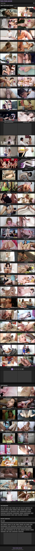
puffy (7, 531)
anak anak (21, 524)
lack (3, 520)
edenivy (19, 509)
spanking (32, 529)
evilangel (10, 509)
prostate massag (14, 531)
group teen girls (13, 526)
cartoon (29, 509)
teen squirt (29, 511)
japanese (22, 509)
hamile (5, 529)
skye (17, 507)
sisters (32, 513)
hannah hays (27, 529)
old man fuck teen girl (4, 511)
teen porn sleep (21, 531)
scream (18, 511)
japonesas (5, 524)
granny (26, 509)
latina (31, 524)
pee (24, 507)
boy (9, 511)
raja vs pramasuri (10, 529)
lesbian (7, 507)
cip (12, 524)
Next (22, 369)
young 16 (9, 524)
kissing (26, 526)
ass (23, 526)
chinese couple (3, 513)
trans (9, 526)
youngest (29, 526)
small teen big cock (27, 513)
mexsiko (17, 524)
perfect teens (28, 507)
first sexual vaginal (16, 513)
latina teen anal (13, 511)
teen (4, 507)
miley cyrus (2, 509)
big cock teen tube (9, 513)
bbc (31, 507)
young (10, 531)
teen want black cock (23, 511)
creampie (13, 507)
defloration (15, 509)
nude (1, 524)
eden (19, 507)
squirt (2, 507)
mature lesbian (3, 531)
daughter (6, 509)
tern (1, 520)
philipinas (21, 513)
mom (10, 507)
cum (24, 524)
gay (21, 507)
